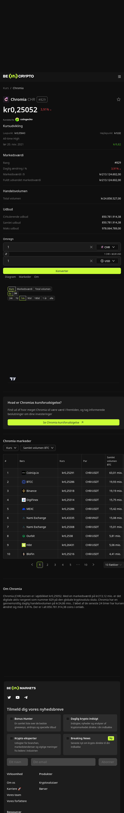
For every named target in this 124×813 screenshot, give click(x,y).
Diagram (10, 277)
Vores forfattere (17, 801)
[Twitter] (9, 698)
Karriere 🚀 (14, 789)
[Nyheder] (18, 76)
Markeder (25, 277)
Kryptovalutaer (48, 782)
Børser (43, 789)
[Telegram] (26, 698)
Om (36, 277)
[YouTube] (17, 698)
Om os (11, 782)
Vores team (14, 795)
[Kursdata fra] (24, 120)
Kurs (6, 88)
